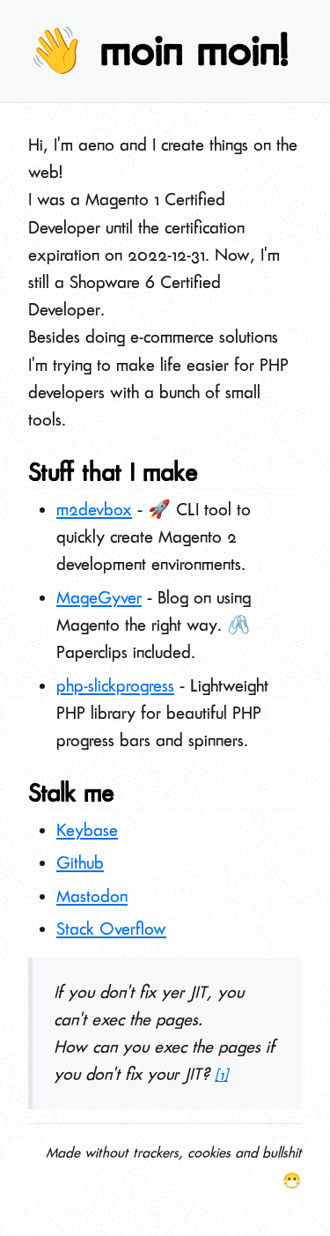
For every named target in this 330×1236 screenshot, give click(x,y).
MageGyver (99, 598)
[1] (221, 1075)
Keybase (87, 830)
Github (80, 863)
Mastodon (92, 896)
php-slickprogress (115, 686)
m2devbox (94, 510)
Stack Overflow (111, 929)
